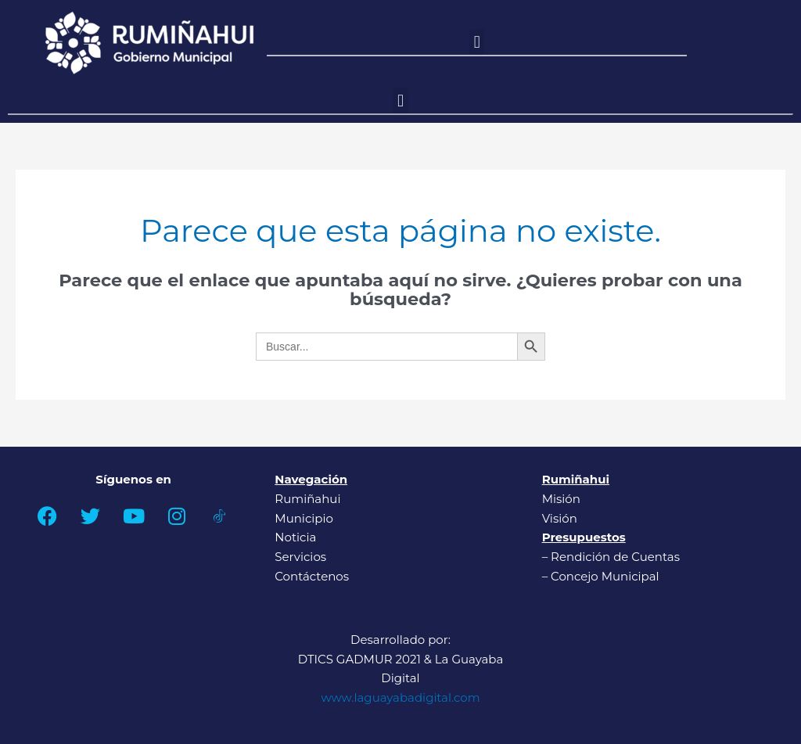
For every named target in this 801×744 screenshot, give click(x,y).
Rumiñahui (307, 498)
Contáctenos (312, 576)
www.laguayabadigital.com (400, 697)
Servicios (300, 556)
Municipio (304, 518)
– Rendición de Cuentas (611, 556)
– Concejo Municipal (602, 576)
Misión (561, 498)
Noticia (295, 537)
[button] (476, 42)
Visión (559, 518)
